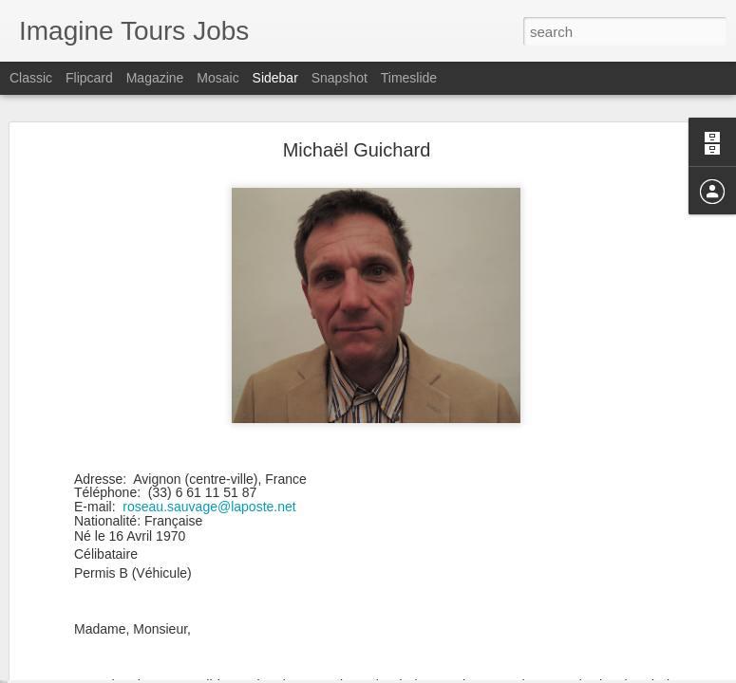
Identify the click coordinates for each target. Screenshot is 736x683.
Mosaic (217, 77)
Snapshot (339, 77)
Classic (30, 77)
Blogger (427, 672)
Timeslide (409, 77)
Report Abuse (483, 672)
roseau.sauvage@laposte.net (209, 427)
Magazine (155, 77)
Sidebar (275, 77)
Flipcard (89, 77)
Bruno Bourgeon (88, 628)
